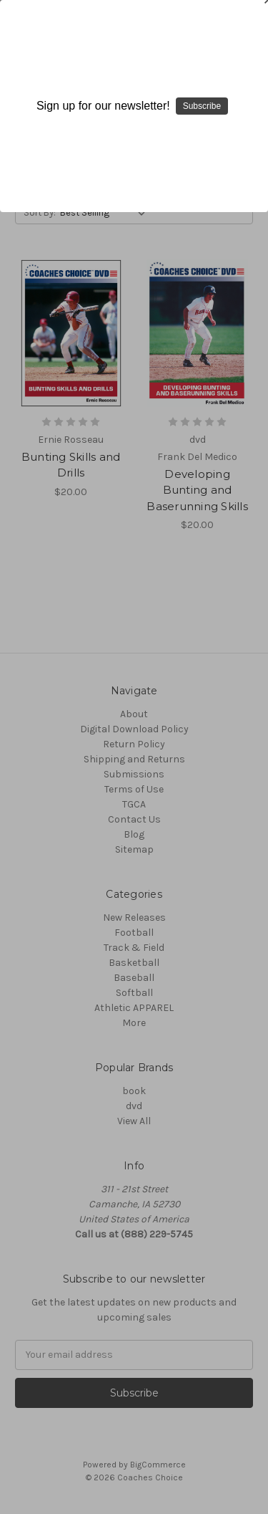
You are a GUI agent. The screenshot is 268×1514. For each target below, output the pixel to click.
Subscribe (202, 106)
